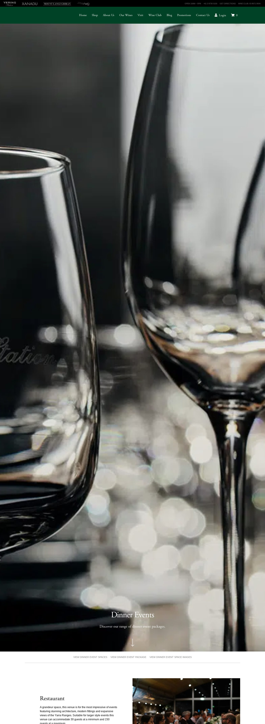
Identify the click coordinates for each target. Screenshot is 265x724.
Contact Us (203, 15)
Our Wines (125, 15)
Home (83, 15)
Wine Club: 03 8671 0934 (249, 3)
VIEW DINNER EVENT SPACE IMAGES (171, 657)
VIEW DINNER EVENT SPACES (90, 657)
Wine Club (155, 15)
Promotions (184, 15)
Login (222, 15)
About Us (108, 15)
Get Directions (228, 3)
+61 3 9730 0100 (210, 3)
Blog (169, 15)
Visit (140, 15)
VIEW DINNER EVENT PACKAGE (128, 657)
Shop (95, 15)
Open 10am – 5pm (193, 3)
